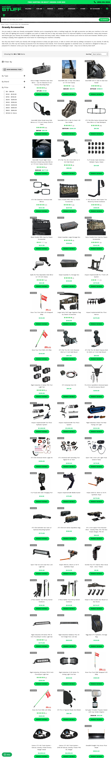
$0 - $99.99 (9, 91)
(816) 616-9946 (102, 2)
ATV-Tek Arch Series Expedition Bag (69, 527)
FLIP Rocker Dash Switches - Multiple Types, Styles (96, 161)
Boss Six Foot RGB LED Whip (41, 710)
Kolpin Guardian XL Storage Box (69, 275)
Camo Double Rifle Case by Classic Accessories (69, 200)
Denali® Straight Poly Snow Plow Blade (96, 746)
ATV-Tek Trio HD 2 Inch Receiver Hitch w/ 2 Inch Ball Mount (69, 351)
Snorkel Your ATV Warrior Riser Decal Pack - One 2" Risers (96, 565)
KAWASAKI (73, 9)
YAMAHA (51, 9)
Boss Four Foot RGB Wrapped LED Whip (96, 673)
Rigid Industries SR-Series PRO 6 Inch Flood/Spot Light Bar (41, 673)
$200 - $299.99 (10, 99)
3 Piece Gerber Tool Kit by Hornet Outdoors (69, 600)
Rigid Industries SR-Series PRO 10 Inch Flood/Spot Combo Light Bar (42, 635)
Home (2, 24)
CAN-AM (40, 9)
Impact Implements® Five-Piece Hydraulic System (41, 423)
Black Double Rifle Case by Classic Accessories (42, 238)
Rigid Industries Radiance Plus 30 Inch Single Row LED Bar (69, 635)
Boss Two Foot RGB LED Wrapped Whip (42, 313)
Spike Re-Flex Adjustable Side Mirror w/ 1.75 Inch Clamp (41, 276)
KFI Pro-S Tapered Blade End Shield (69, 710)
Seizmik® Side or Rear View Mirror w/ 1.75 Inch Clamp (69, 81)
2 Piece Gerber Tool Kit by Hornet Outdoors (41, 600)
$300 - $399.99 (10, 102)
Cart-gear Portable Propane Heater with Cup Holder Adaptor (96, 711)
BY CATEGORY (96, 9)
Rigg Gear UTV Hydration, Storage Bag (96, 635)
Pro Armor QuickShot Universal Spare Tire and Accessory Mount (96, 386)
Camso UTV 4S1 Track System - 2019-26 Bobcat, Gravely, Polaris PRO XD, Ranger (69, 747)
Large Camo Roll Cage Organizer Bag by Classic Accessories (69, 313)
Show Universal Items (12, 69)
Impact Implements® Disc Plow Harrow (96, 313)
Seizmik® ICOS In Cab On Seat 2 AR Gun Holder (69, 121)
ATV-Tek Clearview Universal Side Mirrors (41, 200)
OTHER (83, 9)
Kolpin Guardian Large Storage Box (69, 237)
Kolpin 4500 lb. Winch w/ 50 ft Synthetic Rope (69, 565)
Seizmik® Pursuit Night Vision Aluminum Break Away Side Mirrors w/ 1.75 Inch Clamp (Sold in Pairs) (42, 162)
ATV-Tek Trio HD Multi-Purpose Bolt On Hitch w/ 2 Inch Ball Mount (96, 351)
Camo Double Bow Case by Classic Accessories (96, 238)
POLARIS (29, 9)
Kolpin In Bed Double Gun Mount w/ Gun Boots (96, 600)
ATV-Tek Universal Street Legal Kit (42, 457)
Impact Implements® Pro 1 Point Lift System (96, 276)
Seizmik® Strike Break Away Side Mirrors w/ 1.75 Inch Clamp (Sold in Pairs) (42, 122)
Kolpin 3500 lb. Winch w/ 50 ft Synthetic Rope (96, 493)
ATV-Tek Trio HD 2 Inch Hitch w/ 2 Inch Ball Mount (69, 161)
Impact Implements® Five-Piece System (69, 423)
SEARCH (104, 19)
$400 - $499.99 (10, 105)
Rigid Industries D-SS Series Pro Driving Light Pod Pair (69, 673)
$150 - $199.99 (10, 97)
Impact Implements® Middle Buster (69, 492)
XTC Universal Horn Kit (69, 385)
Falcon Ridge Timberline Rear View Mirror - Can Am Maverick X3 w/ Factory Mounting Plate (42, 82)
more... (7, 24)
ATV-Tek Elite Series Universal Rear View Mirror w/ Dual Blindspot (96, 121)
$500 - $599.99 (10, 108)
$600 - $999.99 (10, 110)
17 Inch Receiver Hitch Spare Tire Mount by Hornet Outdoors (96, 200)
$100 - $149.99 (10, 94)
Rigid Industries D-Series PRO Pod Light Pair (41, 386)
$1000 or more (10, 113)
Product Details (41, 94)
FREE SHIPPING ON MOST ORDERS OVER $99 (46, 2)
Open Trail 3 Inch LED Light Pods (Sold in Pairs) (96, 458)
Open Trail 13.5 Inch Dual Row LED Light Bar (42, 565)
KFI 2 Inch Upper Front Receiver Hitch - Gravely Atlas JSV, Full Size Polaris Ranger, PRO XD (96, 529)
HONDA (61, 9)
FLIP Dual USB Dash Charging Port (42, 492)
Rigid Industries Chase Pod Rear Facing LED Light (96, 423)
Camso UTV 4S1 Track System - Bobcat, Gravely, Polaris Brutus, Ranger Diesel (42, 747)
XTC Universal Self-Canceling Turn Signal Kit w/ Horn (69, 458)
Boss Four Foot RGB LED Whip (41, 350)
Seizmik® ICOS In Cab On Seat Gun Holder (96, 81)
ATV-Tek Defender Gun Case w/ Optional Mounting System (42, 528)
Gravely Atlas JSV (15, 24)
